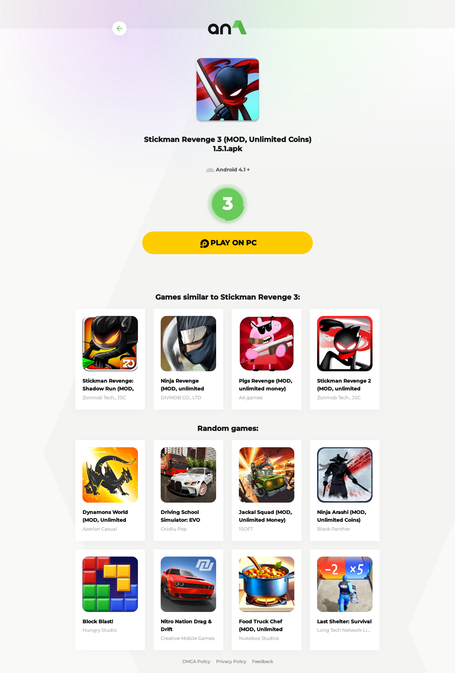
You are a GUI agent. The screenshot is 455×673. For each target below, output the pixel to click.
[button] (227, 242)
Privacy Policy (231, 661)
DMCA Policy (196, 661)
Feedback (262, 661)
